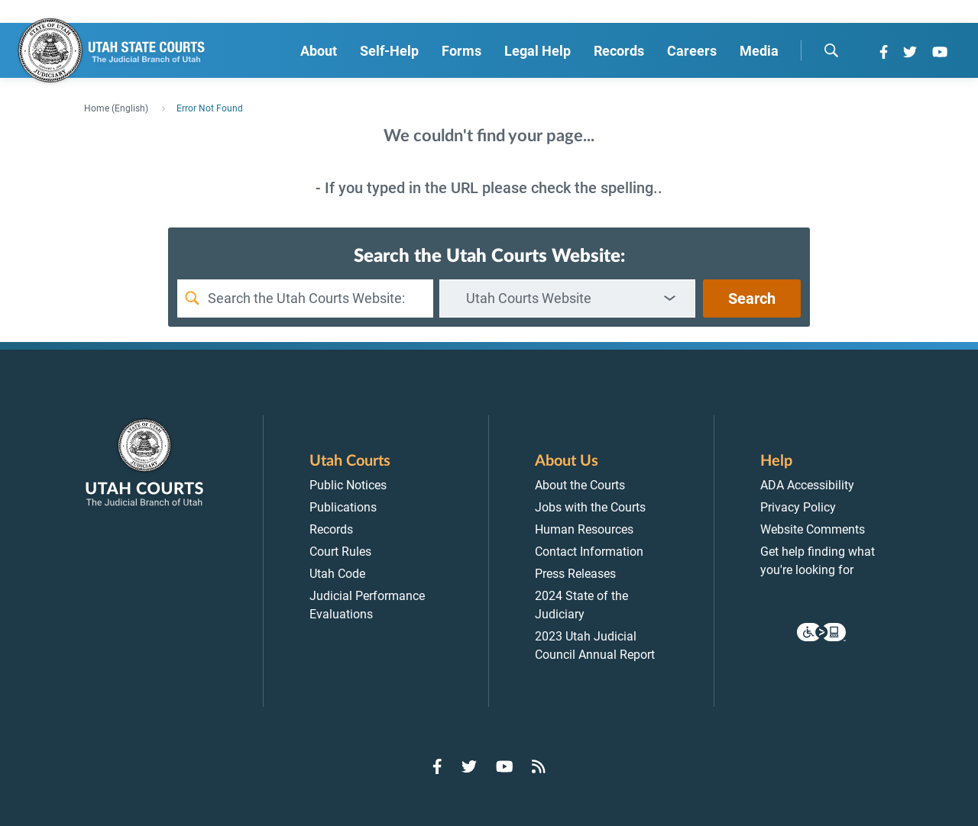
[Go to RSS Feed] (538, 766)
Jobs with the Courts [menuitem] (590, 507)
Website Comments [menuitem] (812, 529)
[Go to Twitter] (910, 52)
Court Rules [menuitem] (340, 551)
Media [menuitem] (759, 51)
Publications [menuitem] (343, 507)
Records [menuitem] (619, 51)
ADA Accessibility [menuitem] (807, 485)
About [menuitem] (318, 51)
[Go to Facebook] (883, 52)
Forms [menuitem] (461, 51)
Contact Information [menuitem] (589, 551)
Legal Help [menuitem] (537, 51)
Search (752, 298)
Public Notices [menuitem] (348, 485)
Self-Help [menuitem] (389, 51)
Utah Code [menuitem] (337, 573)
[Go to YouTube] (939, 52)
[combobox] (567, 298)
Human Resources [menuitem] (584, 529)
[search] (831, 50)
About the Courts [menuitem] (580, 485)
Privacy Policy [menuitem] (798, 507)
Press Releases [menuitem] (575, 573)
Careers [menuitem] (692, 51)
